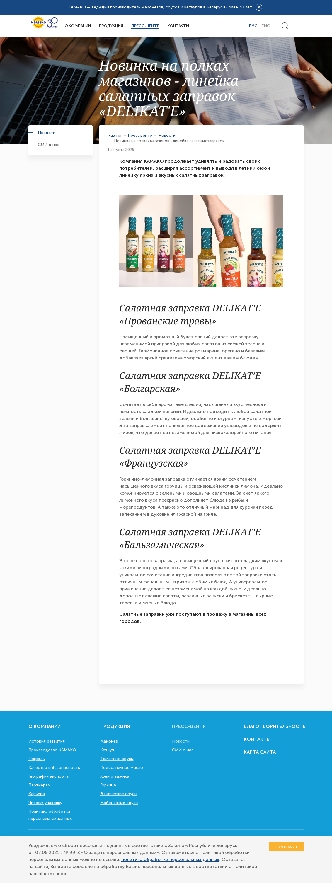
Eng (265, 26)
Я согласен (286, 846)
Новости (46, 132)
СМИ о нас (48, 144)
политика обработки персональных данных (170, 859)
